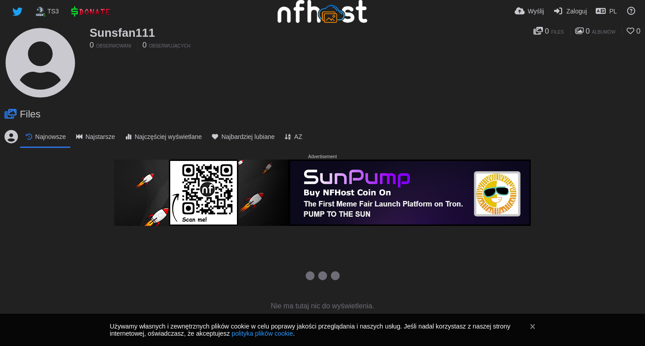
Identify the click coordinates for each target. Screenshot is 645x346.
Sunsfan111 (122, 32)
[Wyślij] (529, 11)
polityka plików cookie (262, 333)
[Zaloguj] (570, 11)
